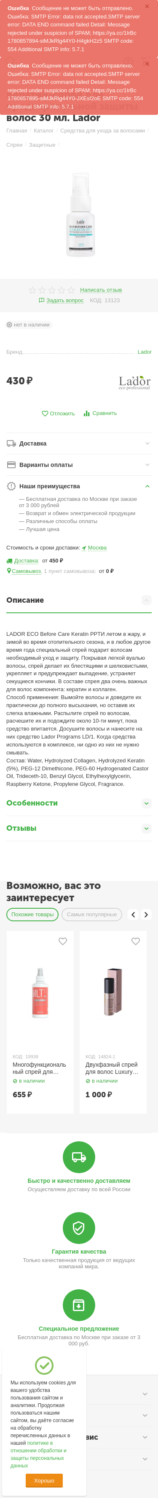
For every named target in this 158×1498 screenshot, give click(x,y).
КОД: (96, 300)
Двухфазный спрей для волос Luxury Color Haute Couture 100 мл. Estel (113, 1068)
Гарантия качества (79, 1251)
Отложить (58, 413)
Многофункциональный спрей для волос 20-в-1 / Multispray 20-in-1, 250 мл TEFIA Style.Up (39, 1068)
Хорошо (44, 1480)
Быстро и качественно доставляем (79, 1180)
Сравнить (100, 413)
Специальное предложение (79, 1328)
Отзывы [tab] (79, 829)
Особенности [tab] (79, 803)
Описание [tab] (79, 600)
